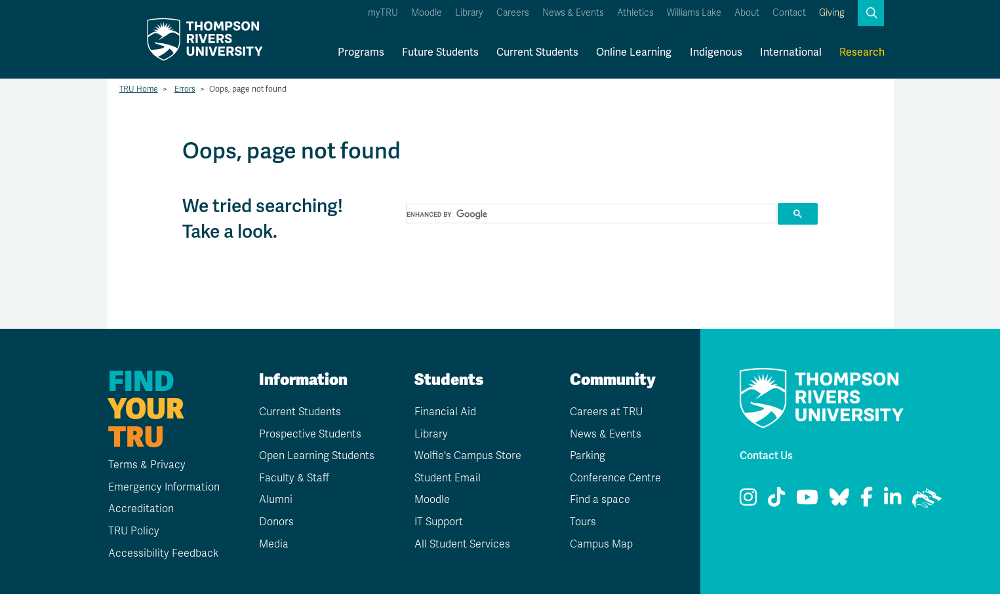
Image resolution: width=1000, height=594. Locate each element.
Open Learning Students (316, 455)
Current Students (537, 52)
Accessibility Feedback (163, 553)
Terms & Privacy (147, 465)
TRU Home (138, 89)
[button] (871, 13)
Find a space (600, 499)
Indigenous (716, 52)
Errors (184, 89)
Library (469, 12)
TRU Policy (133, 531)
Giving (832, 12)
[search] (590, 214)
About (746, 12)
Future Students (440, 52)
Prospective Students (310, 434)
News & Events (573, 12)
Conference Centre (615, 478)
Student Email (447, 478)
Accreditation (141, 508)
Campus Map (601, 544)
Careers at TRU (606, 411)
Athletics (635, 12)
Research (862, 52)
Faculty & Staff (294, 478)
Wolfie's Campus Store (467, 455)
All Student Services (462, 544)
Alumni (275, 499)
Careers (512, 12)
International (791, 52)
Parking (587, 455)
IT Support (438, 522)
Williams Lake (694, 12)
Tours (583, 522)
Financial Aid (445, 411)
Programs (361, 52)
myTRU (383, 12)
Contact (789, 12)
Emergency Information (164, 487)
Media (274, 544)
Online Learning (633, 52)
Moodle (426, 12)
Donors (276, 522)
